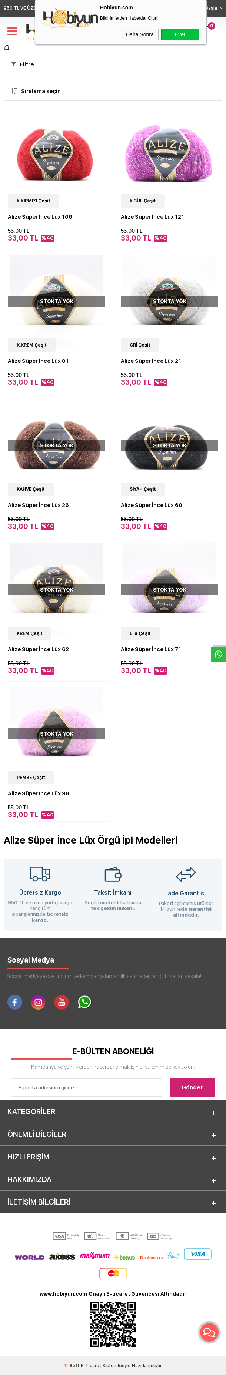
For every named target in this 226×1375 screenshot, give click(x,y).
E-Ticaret (91, 1365)
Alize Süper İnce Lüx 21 (151, 361)
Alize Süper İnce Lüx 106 (40, 216)
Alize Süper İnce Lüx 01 (38, 361)
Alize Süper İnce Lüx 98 (38, 793)
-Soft (72, 1365)
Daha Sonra (140, 34)
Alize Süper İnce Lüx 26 (38, 505)
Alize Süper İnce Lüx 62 (38, 649)
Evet (180, 34)
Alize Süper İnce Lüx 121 (152, 216)
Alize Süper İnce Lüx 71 (151, 649)
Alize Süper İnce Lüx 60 (151, 505)
